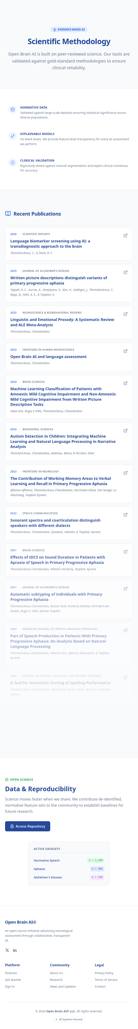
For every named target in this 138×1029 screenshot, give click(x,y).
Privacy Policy (104, 973)
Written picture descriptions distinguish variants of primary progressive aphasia (58, 282)
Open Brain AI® (20, 922)
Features (11, 973)
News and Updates (63, 986)
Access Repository (27, 826)
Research (56, 980)
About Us (56, 973)
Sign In (10, 986)
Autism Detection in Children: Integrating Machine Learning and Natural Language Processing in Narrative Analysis (63, 442)
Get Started (13, 980)
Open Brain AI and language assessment (48, 358)
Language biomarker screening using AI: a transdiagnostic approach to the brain (50, 245)
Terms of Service (106, 980)
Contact (100, 986)
